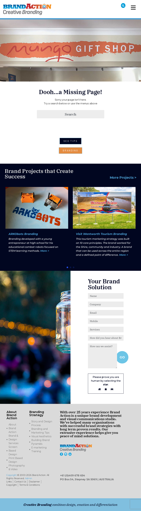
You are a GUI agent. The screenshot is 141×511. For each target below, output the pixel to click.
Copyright (11, 475)
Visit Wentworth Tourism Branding (101, 234)
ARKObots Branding (23, 234)
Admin (28, 478)
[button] (67, 267)
